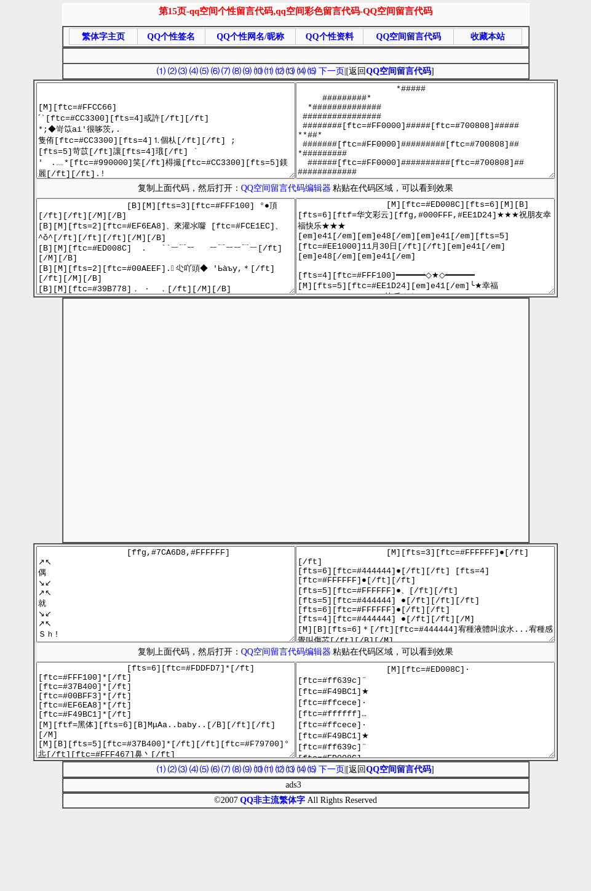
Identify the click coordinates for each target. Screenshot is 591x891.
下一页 (331, 71)
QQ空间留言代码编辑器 (288, 206)
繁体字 (292, 874)
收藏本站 (487, 36)
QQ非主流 (259, 874)
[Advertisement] (176, 456)
